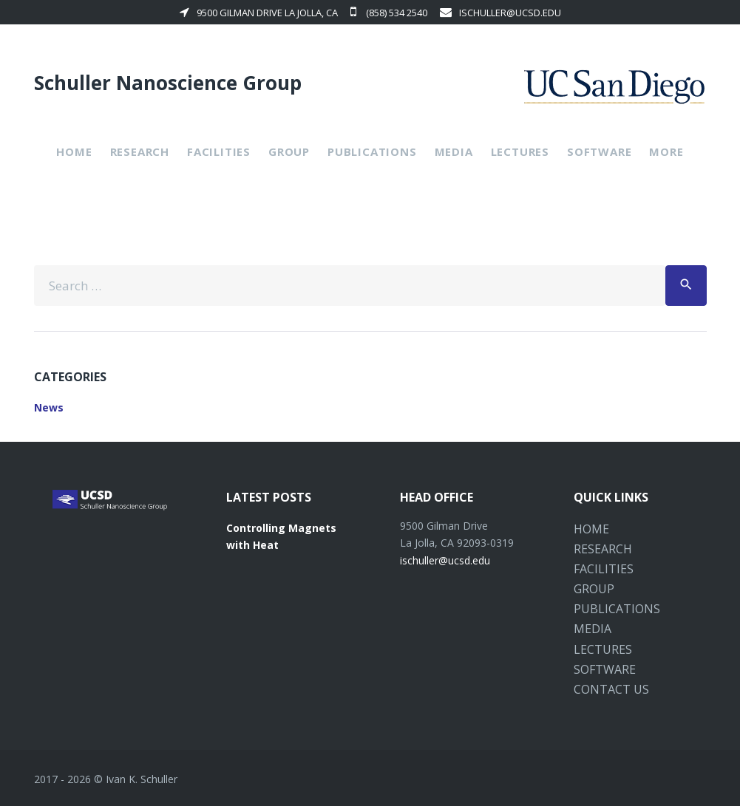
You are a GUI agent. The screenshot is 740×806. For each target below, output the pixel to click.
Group (289, 151)
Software (599, 151)
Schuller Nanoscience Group (168, 82)
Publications (372, 151)
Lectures (520, 151)
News (49, 407)
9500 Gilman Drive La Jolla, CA (259, 12)
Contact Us (611, 689)
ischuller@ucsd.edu (500, 12)
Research (139, 151)
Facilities (219, 151)
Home (74, 151)
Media (454, 151)
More (666, 151)
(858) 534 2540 (388, 12)
